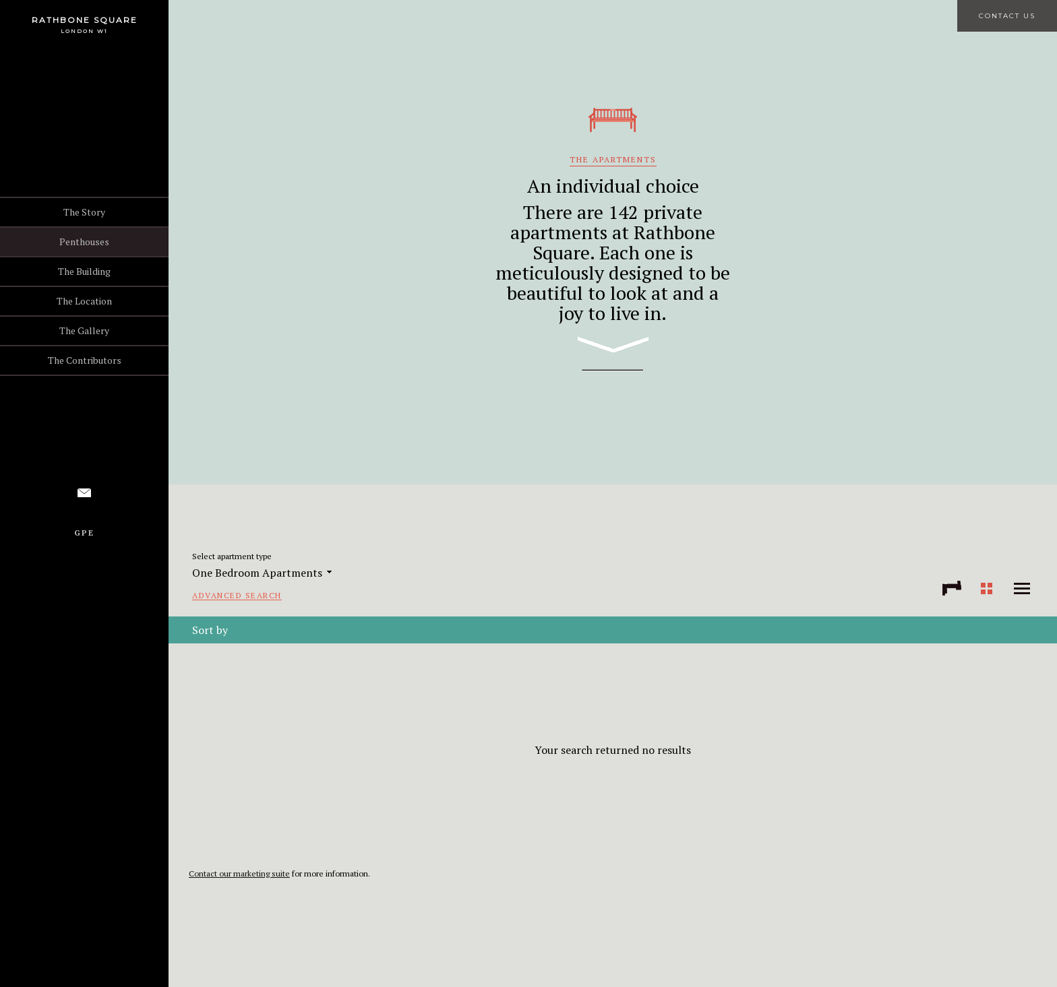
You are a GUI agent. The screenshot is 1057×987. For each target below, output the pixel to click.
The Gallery (84, 330)
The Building (84, 271)
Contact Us (1007, 15)
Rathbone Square (85, 20)
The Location (84, 300)
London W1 (84, 31)
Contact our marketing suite (239, 873)
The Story (84, 211)
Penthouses (84, 241)
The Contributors (84, 360)
